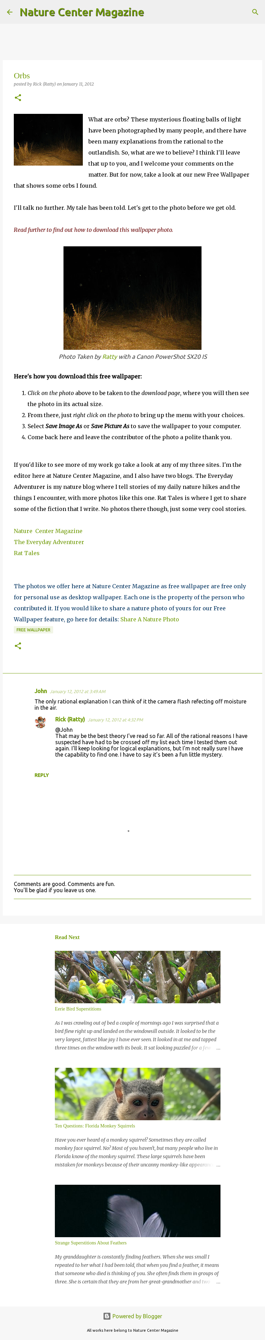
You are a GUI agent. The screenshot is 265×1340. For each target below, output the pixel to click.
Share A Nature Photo (149, 619)
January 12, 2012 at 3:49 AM (77, 691)
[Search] (154, 12)
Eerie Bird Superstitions (78, 1009)
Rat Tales (27, 553)
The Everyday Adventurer (49, 542)
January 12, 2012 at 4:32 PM (115, 719)
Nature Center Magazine (81, 12)
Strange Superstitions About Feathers (91, 1242)
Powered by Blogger (132, 1316)
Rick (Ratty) (70, 719)
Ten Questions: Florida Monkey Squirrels (95, 1126)
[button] (18, 98)
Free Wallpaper (33, 630)
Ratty (109, 356)
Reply (42, 775)
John (41, 691)
